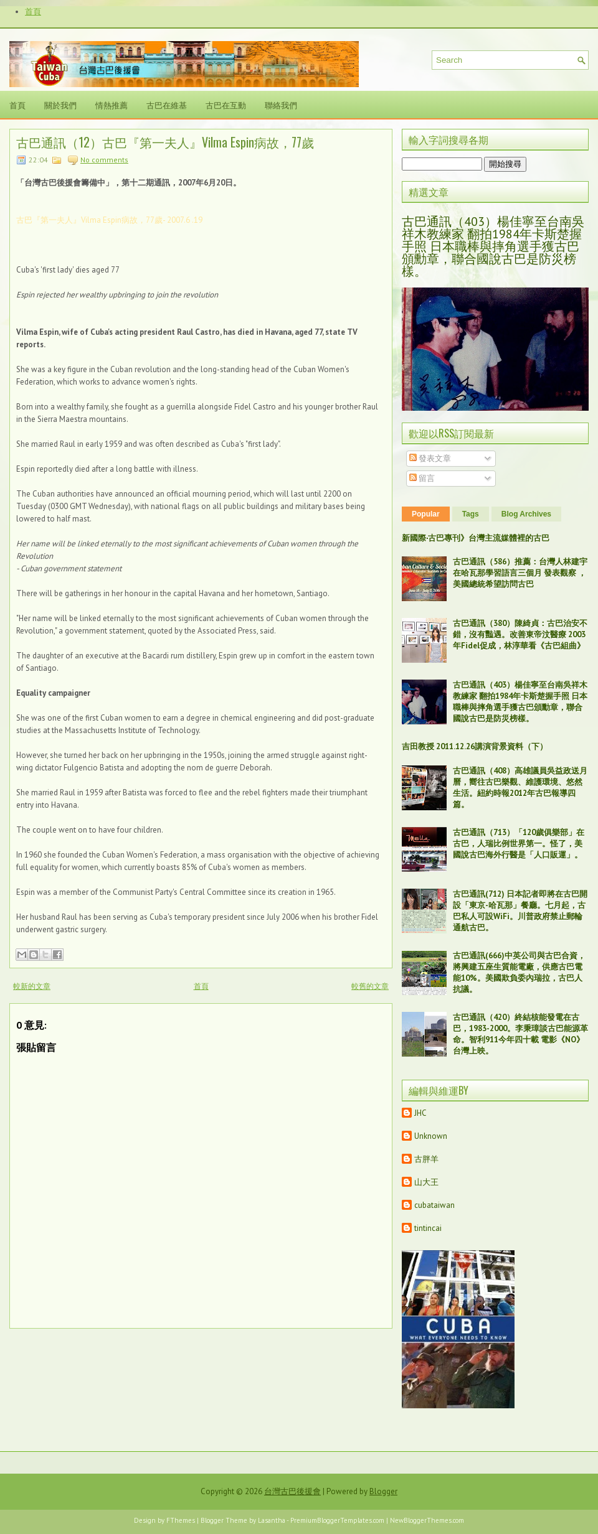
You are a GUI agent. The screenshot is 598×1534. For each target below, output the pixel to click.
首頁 (33, 11)
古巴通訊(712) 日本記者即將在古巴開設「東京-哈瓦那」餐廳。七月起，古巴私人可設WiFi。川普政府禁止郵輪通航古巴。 (520, 911)
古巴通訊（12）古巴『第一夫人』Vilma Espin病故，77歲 (165, 142)
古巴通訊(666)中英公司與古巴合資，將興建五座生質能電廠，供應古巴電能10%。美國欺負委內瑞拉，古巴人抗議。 (519, 972)
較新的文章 (31, 986)
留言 (422, 478)
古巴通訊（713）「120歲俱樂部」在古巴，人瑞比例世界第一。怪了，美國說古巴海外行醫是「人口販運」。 (518, 843)
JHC (420, 1113)
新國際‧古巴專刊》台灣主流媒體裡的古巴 (475, 538)
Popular (426, 514)
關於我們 (60, 104)
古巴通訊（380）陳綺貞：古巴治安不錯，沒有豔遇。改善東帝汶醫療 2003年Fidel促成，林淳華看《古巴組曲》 (520, 634)
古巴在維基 (166, 104)
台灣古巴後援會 (292, 1491)
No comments (104, 159)
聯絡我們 (281, 104)
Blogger (383, 1491)
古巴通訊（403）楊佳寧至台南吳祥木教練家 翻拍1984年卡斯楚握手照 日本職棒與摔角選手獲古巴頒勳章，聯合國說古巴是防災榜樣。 (493, 246)
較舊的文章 (370, 986)
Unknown (430, 1136)
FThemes (180, 1520)
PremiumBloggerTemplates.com (337, 1520)
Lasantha (271, 1520)
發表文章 (430, 458)
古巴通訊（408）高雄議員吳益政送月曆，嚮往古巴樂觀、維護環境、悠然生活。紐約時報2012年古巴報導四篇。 (520, 787)
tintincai (428, 1228)
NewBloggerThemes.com (427, 1520)
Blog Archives (526, 514)
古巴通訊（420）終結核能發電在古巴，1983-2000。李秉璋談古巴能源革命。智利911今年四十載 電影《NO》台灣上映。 (520, 1034)
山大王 (426, 1182)
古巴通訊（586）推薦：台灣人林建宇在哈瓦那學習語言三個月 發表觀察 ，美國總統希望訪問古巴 (520, 572)
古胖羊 (426, 1159)
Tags (470, 514)
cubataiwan (434, 1205)
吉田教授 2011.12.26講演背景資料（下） (475, 746)
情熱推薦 (111, 104)
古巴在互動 (226, 104)
